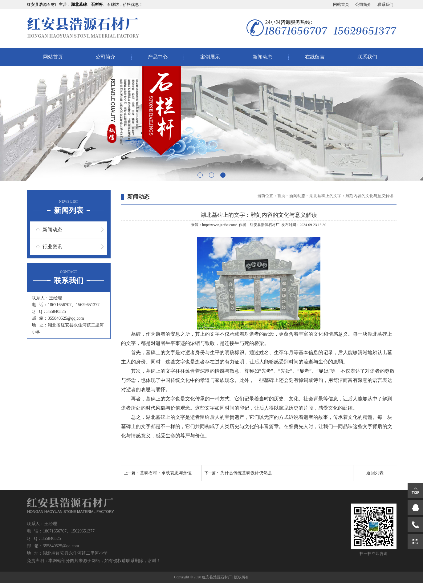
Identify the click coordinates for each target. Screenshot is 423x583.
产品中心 (158, 56)
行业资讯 (52, 246)
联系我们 (385, 4)
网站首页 (341, 4)
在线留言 (315, 56)
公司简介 (363, 4)
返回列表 (375, 473)
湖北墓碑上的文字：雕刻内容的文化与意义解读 (351, 195)
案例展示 (210, 56)
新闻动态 (262, 56)
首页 (281, 195)
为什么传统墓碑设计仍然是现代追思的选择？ (263, 473)
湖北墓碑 (377, 334)
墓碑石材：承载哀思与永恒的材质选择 (176, 473)
